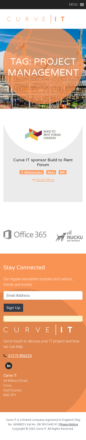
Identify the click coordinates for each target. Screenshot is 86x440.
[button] (73, 4)
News (51, 172)
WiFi (62, 172)
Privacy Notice (68, 424)
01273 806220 (20, 356)
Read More (43, 180)
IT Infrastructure (31, 172)
